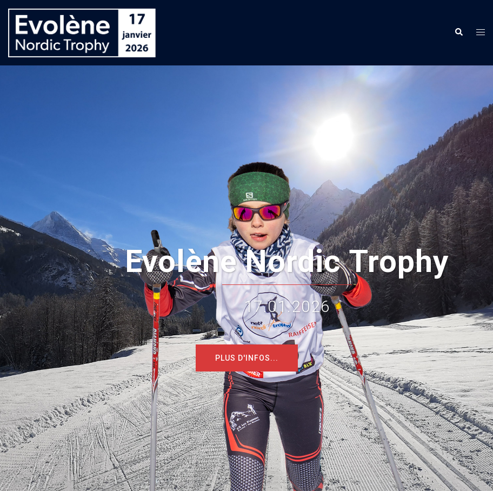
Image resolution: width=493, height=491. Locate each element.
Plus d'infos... (246, 358)
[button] (458, 32)
